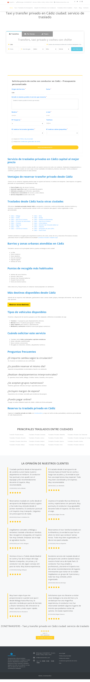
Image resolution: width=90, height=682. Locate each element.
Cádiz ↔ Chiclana (16, 223)
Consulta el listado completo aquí (48, 237)
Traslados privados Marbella (55, 434)
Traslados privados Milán (55, 438)
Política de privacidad (26, 139)
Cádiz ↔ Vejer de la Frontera (42, 221)
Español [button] (11, 2)
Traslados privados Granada (36, 434)
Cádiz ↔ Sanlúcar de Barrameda (43, 219)
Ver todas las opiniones (45, 638)
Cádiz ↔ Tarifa (15, 226)
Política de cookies (64, 658)
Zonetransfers (38, 413)
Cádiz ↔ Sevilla (15, 217)
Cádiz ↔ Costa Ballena (40, 223)
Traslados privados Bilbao (16, 444)
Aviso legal (62, 653)
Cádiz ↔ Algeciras (16, 225)
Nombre (15, 112)
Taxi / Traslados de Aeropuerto (23, 8)
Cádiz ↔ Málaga (15, 216)
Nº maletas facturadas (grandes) (23, 129)
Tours (75, 8)
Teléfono (49, 120)
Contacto (86, 8)
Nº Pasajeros (16, 120)
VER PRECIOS (77, 49)
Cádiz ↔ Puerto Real (40, 230)
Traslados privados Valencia (75, 444)
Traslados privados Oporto (55, 441)
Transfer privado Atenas (16, 434)
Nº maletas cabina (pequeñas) (57, 129)
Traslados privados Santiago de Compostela (75, 438)
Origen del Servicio (19, 89)
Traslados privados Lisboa (36, 438)
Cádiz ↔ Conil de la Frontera (19, 228)
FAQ (60, 663)
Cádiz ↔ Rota (38, 216)
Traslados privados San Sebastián (75, 434)
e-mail (48, 112)
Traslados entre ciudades (64, 8)
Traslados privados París (55, 444)
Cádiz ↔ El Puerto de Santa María (21, 221)
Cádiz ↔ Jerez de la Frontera (19, 219)
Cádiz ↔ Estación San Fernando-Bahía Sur (46, 225)
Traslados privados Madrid (36, 441)
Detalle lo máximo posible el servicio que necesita (29, 97)
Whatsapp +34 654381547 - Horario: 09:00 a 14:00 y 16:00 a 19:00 (34, 2)
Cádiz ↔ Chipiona (39, 226)
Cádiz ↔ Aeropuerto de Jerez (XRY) (44, 228)
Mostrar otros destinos (19, 304)
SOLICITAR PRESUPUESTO (45, 147)
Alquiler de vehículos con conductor (45, 8)
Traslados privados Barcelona (16, 441)
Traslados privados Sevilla (75, 441)
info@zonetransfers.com (61, 2)
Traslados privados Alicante (16, 438)
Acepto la (23, 139)
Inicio (11, 8)
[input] (13, 49)
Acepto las (27, 141)
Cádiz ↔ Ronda (38, 217)
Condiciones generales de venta (30, 141)
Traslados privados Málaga (36, 444)
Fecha (48, 89)
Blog (80, 8)
